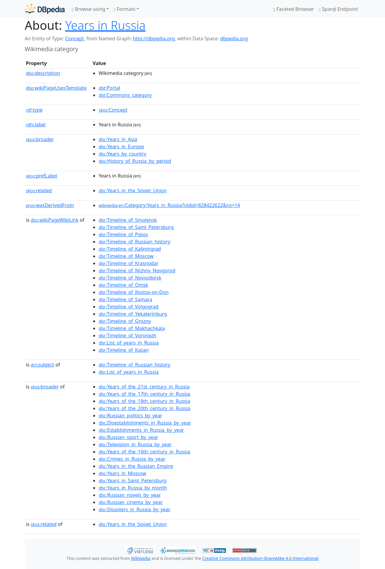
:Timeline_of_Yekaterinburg (133, 314)
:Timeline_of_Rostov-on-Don (134, 292)
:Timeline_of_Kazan (124, 350)
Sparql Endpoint (338, 9)
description (43, 73)
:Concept (113, 110)
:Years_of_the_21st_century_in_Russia (144, 386)
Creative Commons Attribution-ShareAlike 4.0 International (260, 558)
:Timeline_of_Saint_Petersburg (136, 227)
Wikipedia (140, 558)
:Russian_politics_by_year (130, 415)
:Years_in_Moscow (122, 473)
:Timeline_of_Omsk (123, 285)
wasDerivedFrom (50, 205)
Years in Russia (105, 25)
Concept (74, 38)
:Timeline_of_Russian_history (134, 241)
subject (42, 364)
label (36, 124)
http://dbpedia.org (154, 38)
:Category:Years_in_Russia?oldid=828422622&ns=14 (169, 205)
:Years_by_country (122, 153)
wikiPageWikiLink (55, 220)
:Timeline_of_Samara (125, 299)
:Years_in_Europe (121, 146)
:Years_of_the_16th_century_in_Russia (144, 451)
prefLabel (41, 175)
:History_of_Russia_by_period (135, 161)
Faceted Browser (293, 9)
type (34, 110)
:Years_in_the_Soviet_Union (133, 190)
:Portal (109, 88)
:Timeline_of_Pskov (123, 234)
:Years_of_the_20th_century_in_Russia (144, 408)
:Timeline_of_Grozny (125, 321)
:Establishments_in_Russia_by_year (141, 430)
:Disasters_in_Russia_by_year (135, 509)
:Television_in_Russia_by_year (135, 444)
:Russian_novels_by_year (130, 495)
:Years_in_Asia (118, 139)
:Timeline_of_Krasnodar (129, 263)
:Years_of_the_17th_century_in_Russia (144, 394)
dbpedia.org (234, 38)
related (39, 190)
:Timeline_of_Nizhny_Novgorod (137, 270)
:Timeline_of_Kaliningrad (130, 249)
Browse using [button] (88, 9)
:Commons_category (125, 95)
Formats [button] (124, 9)
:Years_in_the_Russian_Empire (136, 466)
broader (40, 139)
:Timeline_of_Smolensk (128, 220)
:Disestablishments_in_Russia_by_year (145, 422)
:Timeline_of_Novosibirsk (130, 277)
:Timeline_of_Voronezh (127, 335)
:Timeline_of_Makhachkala (132, 328)
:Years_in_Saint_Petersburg (132, 480)
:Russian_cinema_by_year (131, 502)
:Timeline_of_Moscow (126, 256)
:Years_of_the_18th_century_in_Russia (144, 401)
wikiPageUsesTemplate (56, 88)
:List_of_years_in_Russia (129, 342)
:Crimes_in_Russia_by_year (132, 459)
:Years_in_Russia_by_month (133, 487)
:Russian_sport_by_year (128, 437)
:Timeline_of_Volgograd (128, 306)
